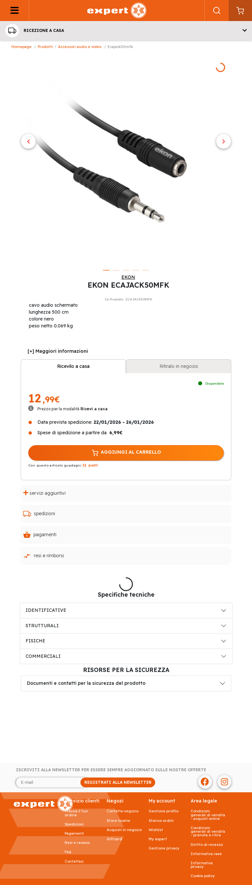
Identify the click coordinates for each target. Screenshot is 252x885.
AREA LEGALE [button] (204, 801)
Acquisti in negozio (124, 830)
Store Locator (119, 821)
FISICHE (35, 641)
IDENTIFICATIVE (46, 610)
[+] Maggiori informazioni (58, 351)
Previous (28, 141)
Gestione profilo (163, 811)
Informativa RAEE (206, 854)
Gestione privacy (164, 848)
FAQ (68, 852)
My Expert (158, 839)
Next (223, 141)
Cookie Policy (203, 876)
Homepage (21, 46)
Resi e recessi (77, 843)
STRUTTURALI (42, 626)
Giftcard (114, 839)
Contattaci (74, 861)
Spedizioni (39, 514)
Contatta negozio (122, 811)
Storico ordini (161, 821)
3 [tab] (126, 270)
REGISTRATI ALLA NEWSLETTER (118, 782)
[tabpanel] (126, 158)
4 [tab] (136, 270)
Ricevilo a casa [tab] (73, 366)
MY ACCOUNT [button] (162, 801)
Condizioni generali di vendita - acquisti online (208, 815)
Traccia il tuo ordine (76, 813)
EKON (128, 277)
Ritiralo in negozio (178, 366)
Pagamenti (39, 535)
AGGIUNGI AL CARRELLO (126, 453)
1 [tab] (106, 270)
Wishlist (156, 830)
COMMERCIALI (43, 656)
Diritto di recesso (207, 845)
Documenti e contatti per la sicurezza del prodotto (86, 683)
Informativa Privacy (202, 865)
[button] (126, 30)
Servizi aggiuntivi (44, 493)
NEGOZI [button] (115, 801)
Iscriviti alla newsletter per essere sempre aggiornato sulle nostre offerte (111, 770)
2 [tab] (116, 270)
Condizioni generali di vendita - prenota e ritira (208, 831)
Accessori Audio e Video (79, 46)
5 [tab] (145, 270)
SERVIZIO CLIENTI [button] (82, 801)
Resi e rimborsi (43, 556)
